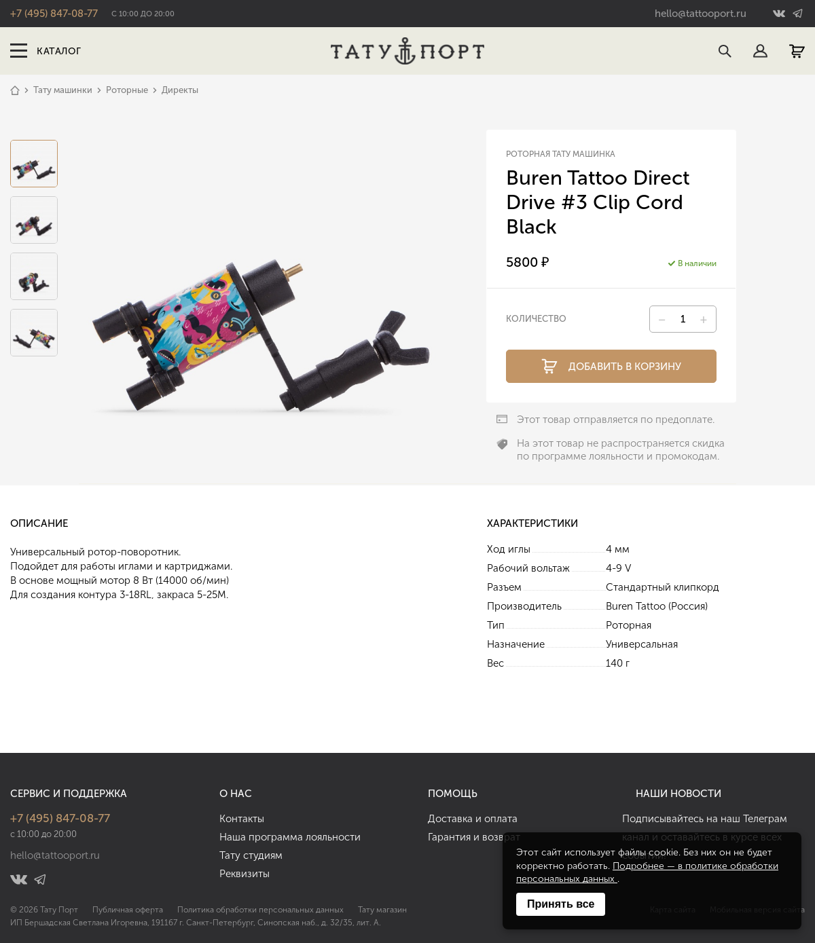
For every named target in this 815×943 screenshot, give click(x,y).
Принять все (560, 904)
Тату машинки (62, 90)
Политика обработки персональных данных (260, 909)
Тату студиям (251, 855)
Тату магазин (382, 909)
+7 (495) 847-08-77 (54, 13)
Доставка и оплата (473, 819)
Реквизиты (244, 874)
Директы (180, 90)
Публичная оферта (127, 909)
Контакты (241, 819)
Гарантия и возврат (474, 837)
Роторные (127, 90)
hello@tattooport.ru (700, 13)
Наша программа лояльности (290, 837)
